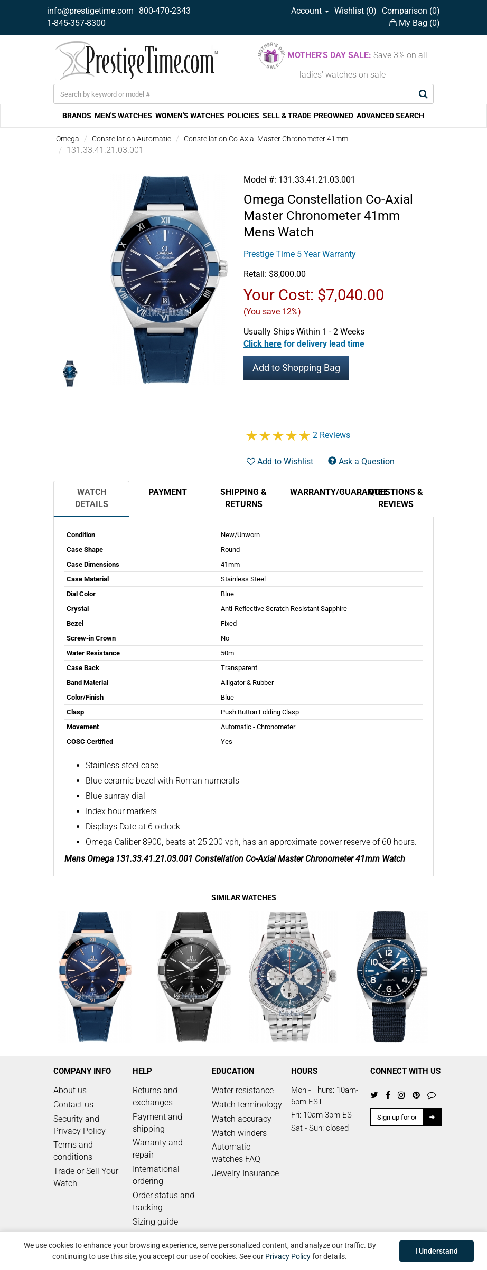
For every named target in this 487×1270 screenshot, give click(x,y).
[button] (304, 344)
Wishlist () (355, 11)
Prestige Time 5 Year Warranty (300, 254)
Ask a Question (361, 461)
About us (70, 1090)
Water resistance (243, 1090)
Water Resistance (93, 653)
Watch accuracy (241, 1119)
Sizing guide (155, 1222)
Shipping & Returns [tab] (243, 498)
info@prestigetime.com (90, 11)
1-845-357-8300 (76, 23)
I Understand (436, 1251)
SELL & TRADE (287, 115)
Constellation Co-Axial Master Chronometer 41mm (266, 139)
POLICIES (243, 115)
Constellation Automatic (131, 139)
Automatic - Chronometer (258, 727)
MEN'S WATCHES (123, 115)
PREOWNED (333, 115)
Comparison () (411, 11)
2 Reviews (331, 435)
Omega (67, 139)
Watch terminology (247, 1105)
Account (310, 11)
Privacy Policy (288, 1256)
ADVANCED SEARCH (390, 115)
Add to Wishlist (280, 461)
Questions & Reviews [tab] (396, 498)
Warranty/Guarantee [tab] (324, 492)
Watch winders (239, 1133)
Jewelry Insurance (245, 1173)
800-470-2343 (165, 11)
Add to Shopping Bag (296, 367)
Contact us (73, 1105)
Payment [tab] (167, 492)
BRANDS (76, 115)
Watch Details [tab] (91, 498)
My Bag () (414, 23)
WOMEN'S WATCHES (189, 115)
